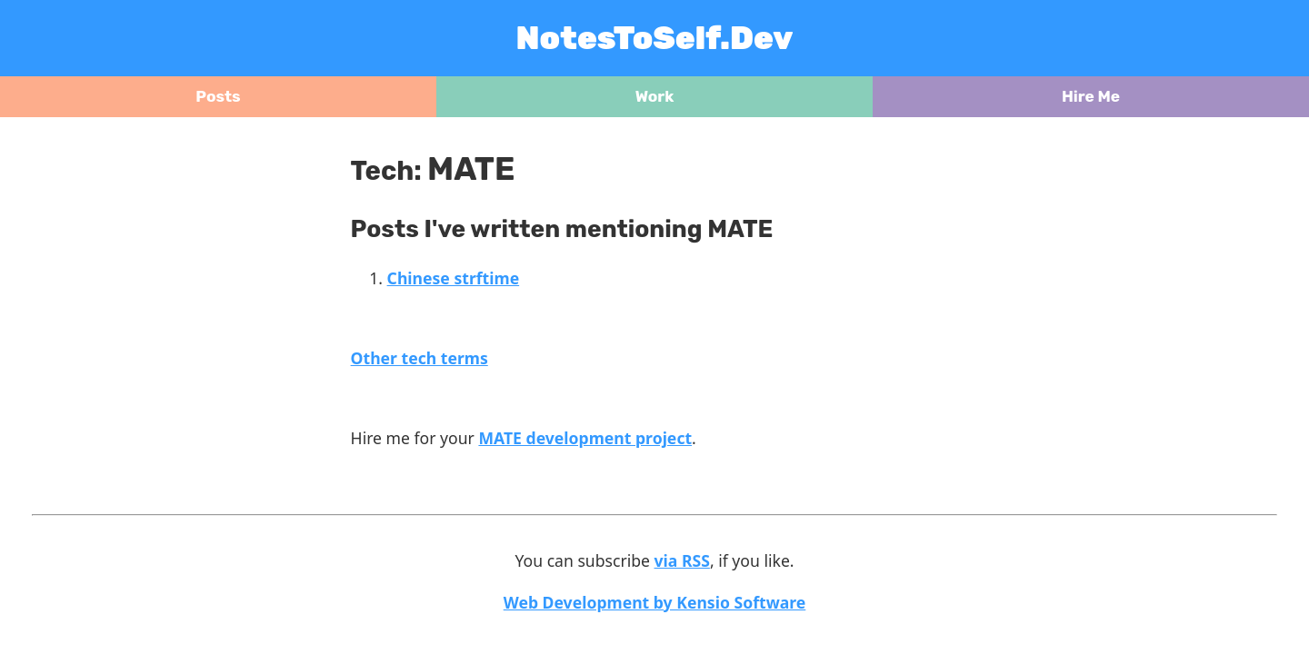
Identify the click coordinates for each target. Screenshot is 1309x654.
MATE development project (585, 438)
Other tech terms (419, 358)
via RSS (682, 560)
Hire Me (1091, 96)
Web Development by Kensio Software (655, 602)
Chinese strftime (453, 278)
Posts (217, 96)
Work (654, 96)
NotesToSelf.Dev (655, 38)
